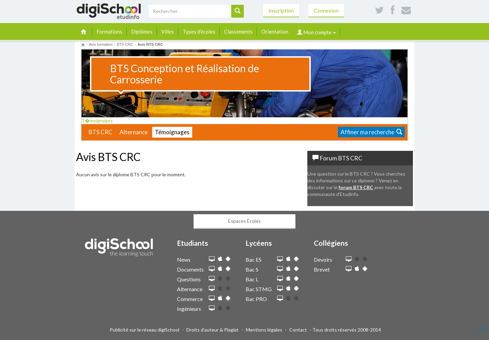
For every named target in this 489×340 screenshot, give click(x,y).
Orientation (274, 31)
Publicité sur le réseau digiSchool (144, 330)
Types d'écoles (199, 31)
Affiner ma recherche (371, 132)
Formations (109, 31)
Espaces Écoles (244, 221)
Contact (298, 330)
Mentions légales (264, 330)
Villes (167, 31)
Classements (238, 31)
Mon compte (316, 32)
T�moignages (99, 120)
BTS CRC (100, 132)
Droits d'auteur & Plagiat (212, 330)
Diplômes (141, 31)
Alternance (134, 132)
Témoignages (172, 132)
